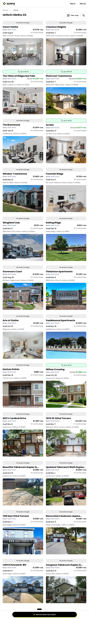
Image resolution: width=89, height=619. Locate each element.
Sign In (72, 3)
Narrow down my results (44, 614)
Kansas (5, 10)
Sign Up (83, 3)
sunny (9, 3)
